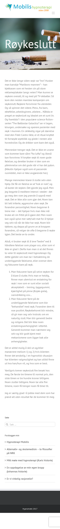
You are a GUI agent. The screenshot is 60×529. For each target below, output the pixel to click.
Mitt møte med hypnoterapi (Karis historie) (30, 460)
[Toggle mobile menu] (53, 13)
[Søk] (7, 424)
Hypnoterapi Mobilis (18, 441)
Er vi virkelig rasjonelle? (20, 478)
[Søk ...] (30, 424)
